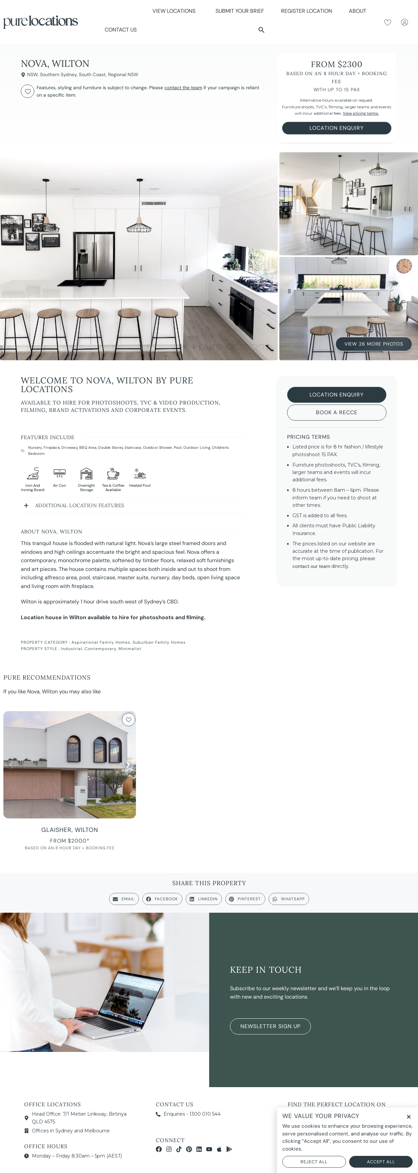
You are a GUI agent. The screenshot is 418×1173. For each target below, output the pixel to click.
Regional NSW (123, 74)
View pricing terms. (361, 113)
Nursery (35, 447)
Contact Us (121, 29)
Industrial (71, 648)
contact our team (311, 566)
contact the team (183, 88)
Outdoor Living (196, 447)
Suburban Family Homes (159, 642)
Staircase (133, 447)
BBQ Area (87, 447)
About (359, 10)
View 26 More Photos (373, 343)
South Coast (92, 74)
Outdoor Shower (157, 447)
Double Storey (110, 447)
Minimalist (130, 648)
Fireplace (52, 447)
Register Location (306, 10)
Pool (178, 447)
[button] (261, 30)
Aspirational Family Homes (101, 642)
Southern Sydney (58, 74)
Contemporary (100, 648)
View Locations (175, 10)
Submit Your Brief (240, 10)
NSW (32, 74)
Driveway (69, 447)
